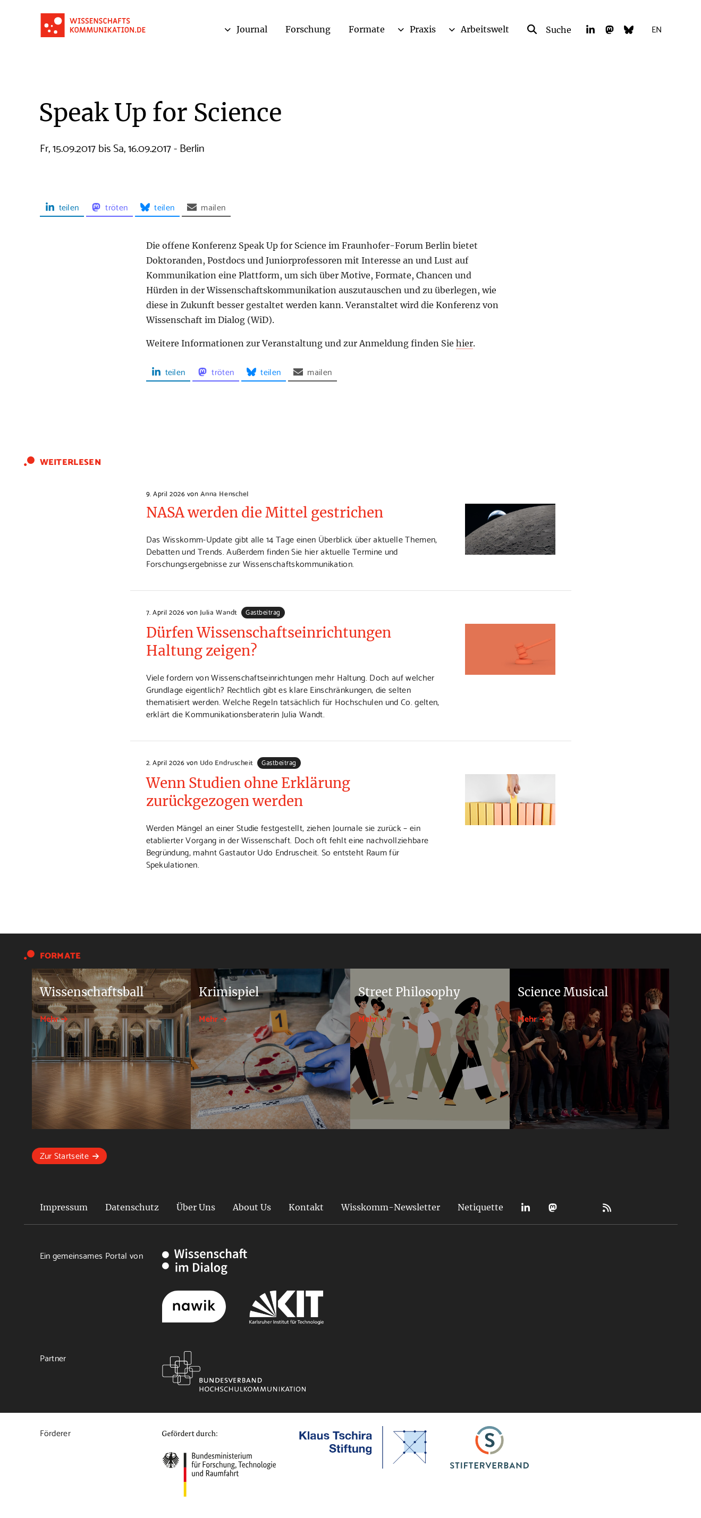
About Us (252, 1207)
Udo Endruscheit (227, 762)
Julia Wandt (219, 611)
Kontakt (306, 1207)
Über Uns (195, 1207)
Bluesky (580, 1207)
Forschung (308, 29)
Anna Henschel (224, 493)
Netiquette (480, 1207)
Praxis (423, 29)
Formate (367, 29)
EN (657, 28)
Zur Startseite (64, 1155)
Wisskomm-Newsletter (390, 1207)
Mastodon (552, 1207)
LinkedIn (525, 1207)
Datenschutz (132, 1207)
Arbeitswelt (485, 29)
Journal (252, 29)
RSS (607, 1207)
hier (464, 343)
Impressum (64, 1207)
